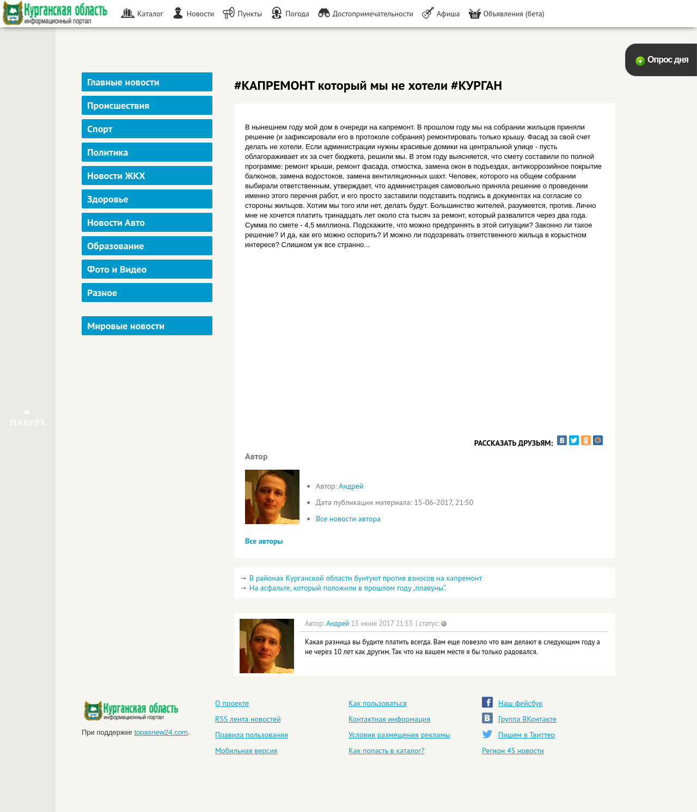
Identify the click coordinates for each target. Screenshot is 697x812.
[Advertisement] (148, 503)
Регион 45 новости (513, 750)
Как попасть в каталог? (386, 750)
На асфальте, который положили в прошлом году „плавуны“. (348, 588)
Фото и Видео (116, 269)
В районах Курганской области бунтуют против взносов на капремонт (365, 578)
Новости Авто (116, 222)
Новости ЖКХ (116, 175)
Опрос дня (667, 59)
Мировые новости (125, 325)
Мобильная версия (246, 750)
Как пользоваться (377, 703)
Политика (107, 152)
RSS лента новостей (248, 719)
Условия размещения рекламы (399, 735)
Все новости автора (348, 519)
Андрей (351, 486)
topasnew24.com (160, 732)
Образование (115, 245)
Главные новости (123, 82)
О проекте (232, 703)
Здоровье (108, 199)
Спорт (99, 128)
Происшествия (118, 105)
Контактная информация (389, 719)
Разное (102, 292)
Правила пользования (251, 735)
